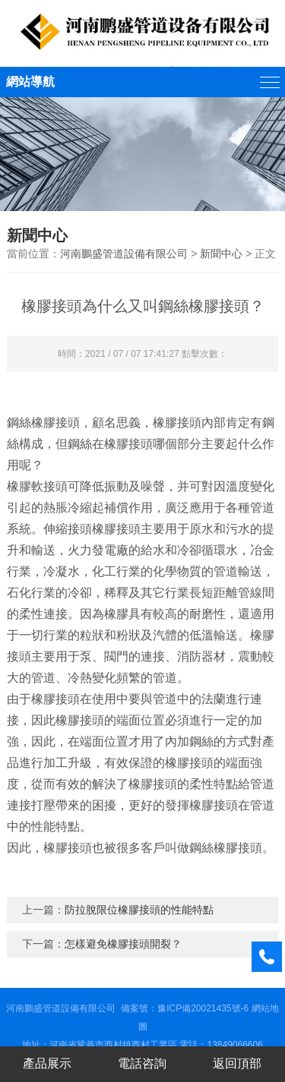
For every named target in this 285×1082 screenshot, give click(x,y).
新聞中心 (221, 254)
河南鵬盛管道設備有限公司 (124, 254)
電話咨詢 (142, 1063)
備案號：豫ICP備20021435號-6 (185, 1008)
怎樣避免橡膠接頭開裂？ (123, 944)
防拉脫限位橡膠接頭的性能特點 (139, 910)
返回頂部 (237, 1063)
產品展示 (47, 1063)
